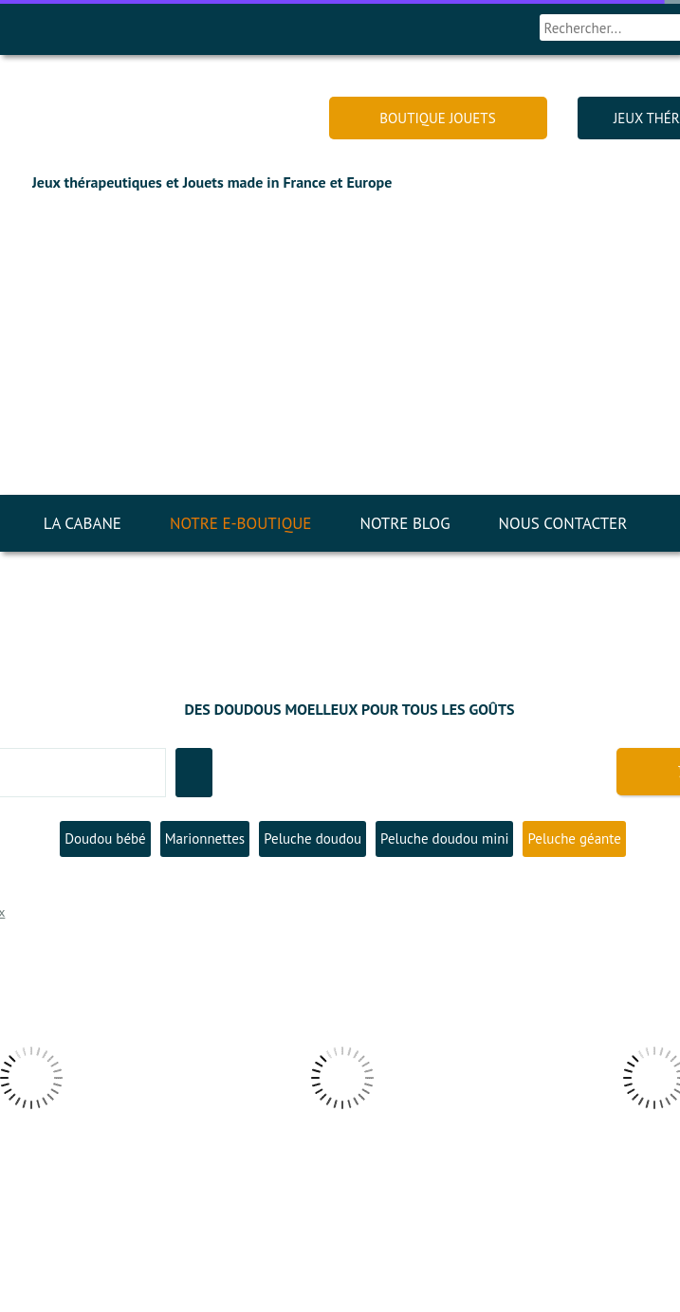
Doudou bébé (105, 838)
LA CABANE (82, 523)
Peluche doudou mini (444, 838)
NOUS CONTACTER (563, 523)
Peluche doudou (312, 838)
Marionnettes (205, 838)
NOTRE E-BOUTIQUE (241, 523)
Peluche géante (573, 838)
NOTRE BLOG (404, 523)
